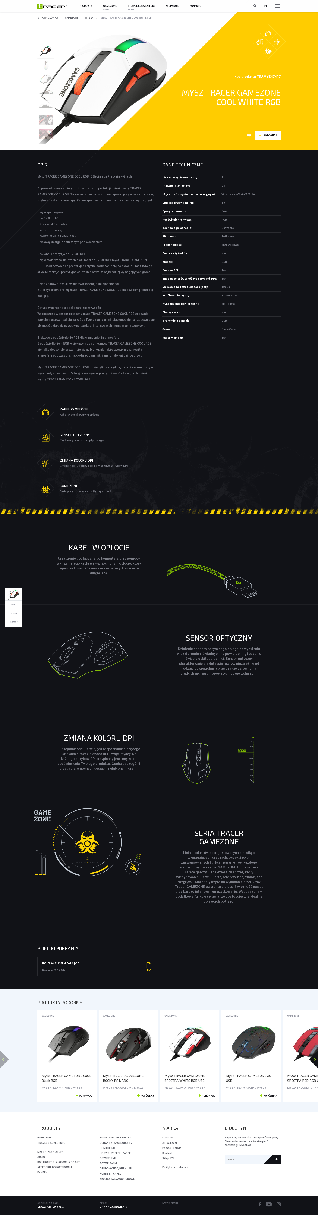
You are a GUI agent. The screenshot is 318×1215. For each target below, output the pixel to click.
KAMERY (42, 1172)
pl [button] (265, 5)
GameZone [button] (110, 5)
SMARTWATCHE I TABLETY (116, 1137)
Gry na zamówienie (113, 1206)
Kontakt (167, 1153)
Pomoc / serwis (171, 1148)
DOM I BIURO (107, 1148)
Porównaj (270, 135)
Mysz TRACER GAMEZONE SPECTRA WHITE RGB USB (184, 1077)
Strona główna (47, 17)
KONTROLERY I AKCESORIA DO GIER (59, 1162)
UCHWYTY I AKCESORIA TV (116, 1142)
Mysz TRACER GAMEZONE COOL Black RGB (66, 1077)
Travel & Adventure (51, 1142)
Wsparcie (172, 5)
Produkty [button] (85, 5)
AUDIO (41, 1157)
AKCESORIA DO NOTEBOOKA (54, 1167)
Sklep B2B (168, 1158)
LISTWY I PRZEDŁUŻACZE (115, 1153)
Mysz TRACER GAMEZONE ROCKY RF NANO (123, 1077)
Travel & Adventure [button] (141, 5)
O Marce (167, 1137)
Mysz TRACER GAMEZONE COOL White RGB (126, 17)
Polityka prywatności (175, 1167)
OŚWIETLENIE (108, 1158)
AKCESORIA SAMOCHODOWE (117, 1178)
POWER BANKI (108, 1163)
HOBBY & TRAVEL (110, 1173)
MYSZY (89, 17)
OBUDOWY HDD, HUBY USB (116, 1168)
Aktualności (169, 1142)
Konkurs (195, 5)
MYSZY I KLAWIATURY (50, 1151)
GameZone (71, 17)
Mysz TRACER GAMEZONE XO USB (248, 1077)
